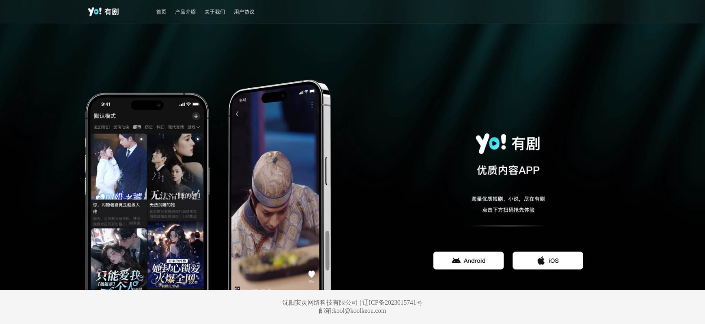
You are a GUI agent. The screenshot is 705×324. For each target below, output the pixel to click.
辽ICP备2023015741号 (392, 302)
